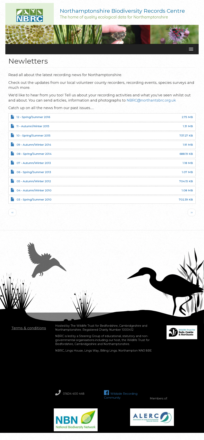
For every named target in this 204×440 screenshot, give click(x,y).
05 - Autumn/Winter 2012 (34, 181)
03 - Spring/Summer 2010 (34, 199)
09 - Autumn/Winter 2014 (34, 144)
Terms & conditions (28, 328)
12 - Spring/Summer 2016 (33, 117)
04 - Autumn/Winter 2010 (34, 190)
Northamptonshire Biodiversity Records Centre (122, 11)
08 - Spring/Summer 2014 (34, 153)
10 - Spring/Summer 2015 (33, 135)
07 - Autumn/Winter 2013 (34, 163)
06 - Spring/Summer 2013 (34, 172)
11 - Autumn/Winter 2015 (33, 126)
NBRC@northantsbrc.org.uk (151, 100)
